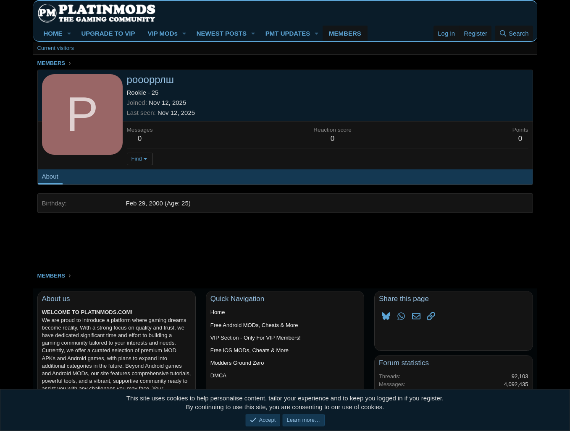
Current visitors (55, 48)
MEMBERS (345, 33)
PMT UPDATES (287, 33)
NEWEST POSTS (222, 33)
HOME (53, 33)
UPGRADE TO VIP (108, 33)
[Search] (514, 33)
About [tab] (50, 176)
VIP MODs (162, 33)
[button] (69, 33)
